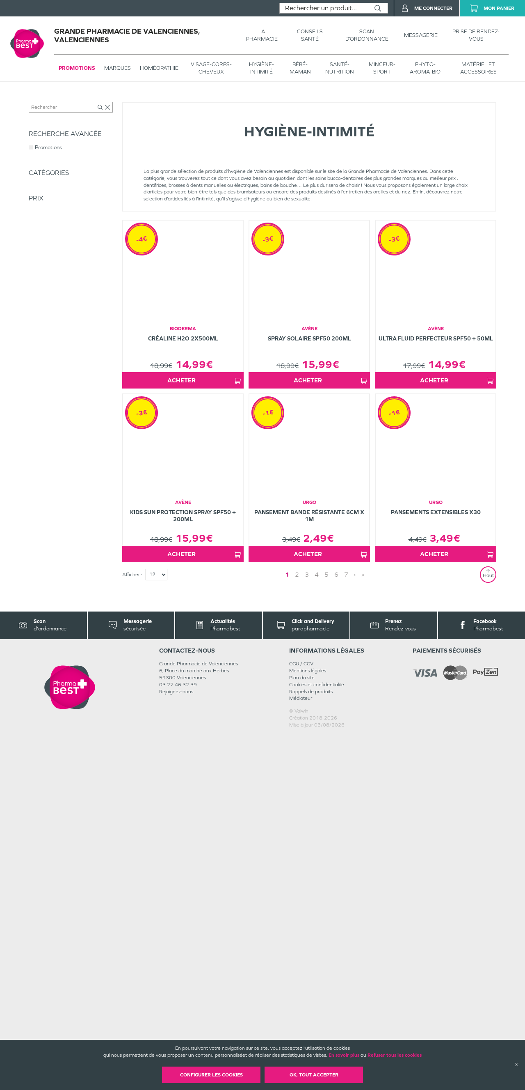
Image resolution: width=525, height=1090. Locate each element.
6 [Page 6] (336, 928)
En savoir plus (344, 1055)
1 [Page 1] (287, 928)
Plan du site (302, 1032)
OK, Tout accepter (314, 1075)
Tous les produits (47, 99)
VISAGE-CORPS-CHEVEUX (211, 68)
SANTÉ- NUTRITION (339, 68)
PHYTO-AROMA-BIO (425, 68)
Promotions (77, 68)
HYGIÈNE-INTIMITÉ (261, 68)
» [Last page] (362, 928)
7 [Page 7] (346, 928)
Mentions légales (307, 1025)
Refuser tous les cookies (395, 1055)
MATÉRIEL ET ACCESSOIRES (478, 68)
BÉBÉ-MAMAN (300, 68)
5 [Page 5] (326, 928)
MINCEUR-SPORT (382, 68)
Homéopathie (159, 68)
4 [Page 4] (317, 928)
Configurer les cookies (211, 1075)
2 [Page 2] (297, 928)
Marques (117, 68)
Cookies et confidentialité (316, 1039)
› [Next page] (355, 928)
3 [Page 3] (307, 928)
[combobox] (324, 8)
